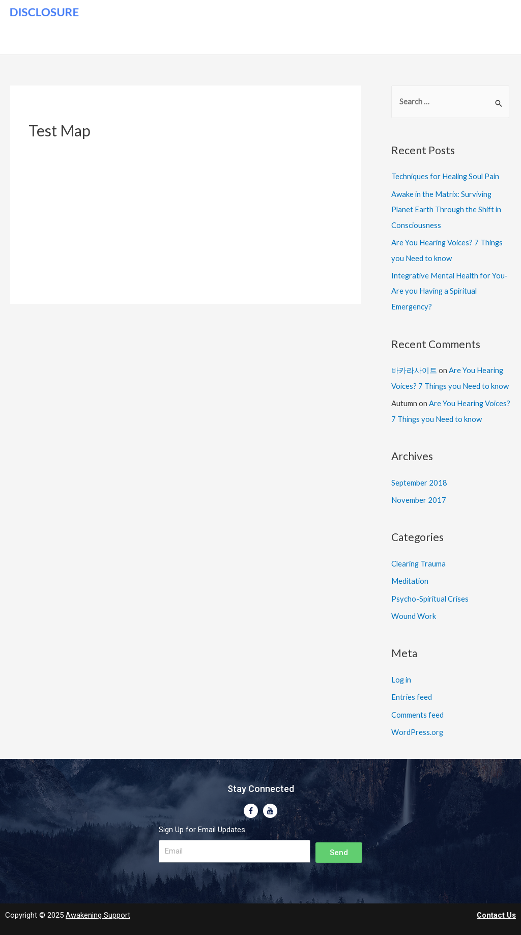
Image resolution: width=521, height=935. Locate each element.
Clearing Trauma (419, 559)
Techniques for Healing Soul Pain (446, 176)
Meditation (410, 576)
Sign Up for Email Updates (202, 823)
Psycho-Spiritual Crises (431, 593)
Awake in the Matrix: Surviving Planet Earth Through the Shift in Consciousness (447, 209)
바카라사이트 (414, 367)
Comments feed (417, 708)
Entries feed (411, 691)
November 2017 (418, 495)
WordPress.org (417, 725)
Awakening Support (98, 909)
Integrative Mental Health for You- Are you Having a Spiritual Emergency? (450, 289)
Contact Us (496, 909)
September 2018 (419, 479)
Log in (401, 674)
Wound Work (413, 610)
